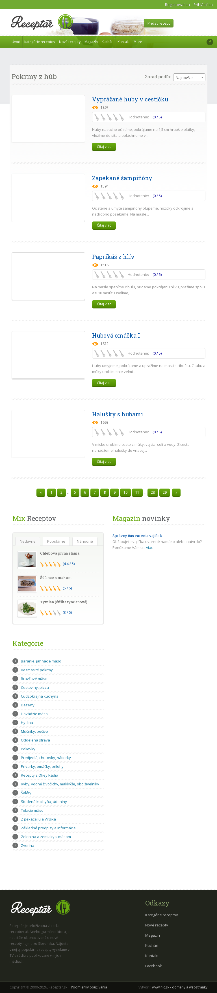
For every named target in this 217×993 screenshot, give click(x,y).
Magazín (91, 41)
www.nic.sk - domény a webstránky (179, 987)
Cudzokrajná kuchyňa (39, 696)
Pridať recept (158, 23)
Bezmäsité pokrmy (37, 669)
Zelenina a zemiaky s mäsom (46, 836)
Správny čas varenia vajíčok (137, 535)
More (138, 41)
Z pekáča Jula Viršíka (38, 819)
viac (149, 547)
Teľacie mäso (32, 810)
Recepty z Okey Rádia (39, 775)
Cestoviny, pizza (35, 687)
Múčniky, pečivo (34, 731)
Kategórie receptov (39, 41)
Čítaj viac (104, 146)
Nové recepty (70, 41)
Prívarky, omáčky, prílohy (42, 766)
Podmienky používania (89, 987)
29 (165, 492)
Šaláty (26, 792)
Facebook (153, 965)
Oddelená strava (35, 740)
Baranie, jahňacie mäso (41, 661)
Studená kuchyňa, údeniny (44, 801)
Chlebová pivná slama (59, 553)
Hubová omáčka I (116, 335)
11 (137, 492)
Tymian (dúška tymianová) (63, 601)
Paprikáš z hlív (113, 256)
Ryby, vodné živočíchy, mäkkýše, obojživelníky (60, 784)
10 (125, 492)
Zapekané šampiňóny (122, 178)
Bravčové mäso (34, 678)
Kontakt (124, 41)
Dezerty (27, 705)
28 (153, 492)
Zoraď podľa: (158, 76)
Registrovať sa (177, 4)
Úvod (16, 41)
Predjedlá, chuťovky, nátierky (46, 757)
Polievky (28, 748)
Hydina (27, 722)
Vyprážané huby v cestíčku (130, 99)
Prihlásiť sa (203, 4)
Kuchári (108, 41)
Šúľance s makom (56, 577)
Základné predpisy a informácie (48, 827)
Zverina (27, 845)
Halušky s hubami (117, 414)
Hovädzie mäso (34, 713)
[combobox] (189, 77)
